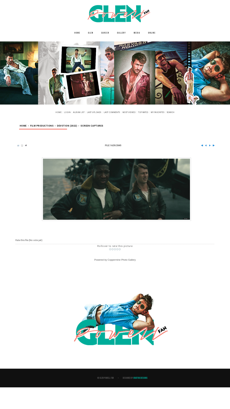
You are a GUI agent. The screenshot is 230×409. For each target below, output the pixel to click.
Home (77, 33)
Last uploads (94, 112)
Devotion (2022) (67, 126)
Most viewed (129, 112)
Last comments (112, 112)
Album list (79, 112)
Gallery (121, 33)
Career (105, 33)
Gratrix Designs (140, 378)
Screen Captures (91, 126)
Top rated (143, 112)
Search (171, 112)
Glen (90, 33)
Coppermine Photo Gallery (122, 259)
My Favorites (157, 112)
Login (67, 112)
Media (137, 33)
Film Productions (42, 126)
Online (152, 33)
